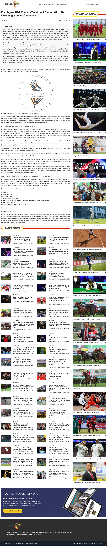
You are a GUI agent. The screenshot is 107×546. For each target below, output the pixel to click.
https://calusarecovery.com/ (28, 126)
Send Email (8, 196)
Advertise (92, 543)
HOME (41, 4)
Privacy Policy (83, 543)
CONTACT (63, 4)
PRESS (57, 4)
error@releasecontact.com (9, 218)
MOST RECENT (48, 4)
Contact (100, 543)
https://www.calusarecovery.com (16, 204)
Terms (74, 543)
